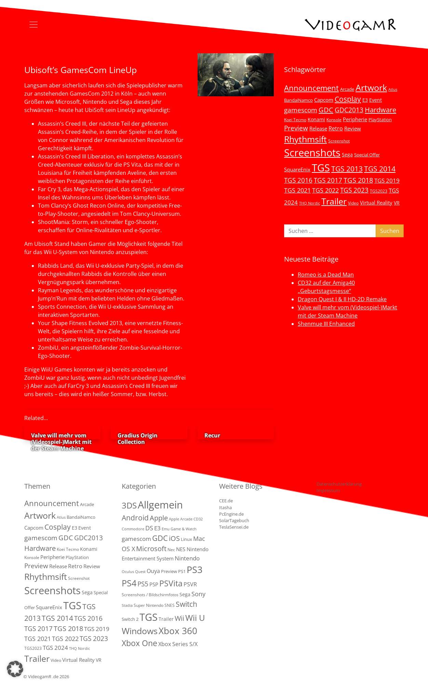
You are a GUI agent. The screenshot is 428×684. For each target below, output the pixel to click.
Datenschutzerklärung (339, 484)
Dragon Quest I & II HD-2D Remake (342, 299)
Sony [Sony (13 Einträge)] (198, 594)
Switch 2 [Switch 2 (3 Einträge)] (130, 619)
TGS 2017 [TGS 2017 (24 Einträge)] (328, 180)
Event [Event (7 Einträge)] (375, 100)
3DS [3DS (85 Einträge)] (129, 505)
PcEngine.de (231, 514)
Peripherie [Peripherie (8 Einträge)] (355, 119)
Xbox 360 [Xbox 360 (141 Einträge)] (178, 631)
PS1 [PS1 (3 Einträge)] (182, 571)
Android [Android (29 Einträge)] (135, 517)
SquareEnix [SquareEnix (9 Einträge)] (297, 169)
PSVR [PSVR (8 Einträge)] (190, 584)
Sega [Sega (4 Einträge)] (184, 594)
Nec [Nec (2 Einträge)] (171, 550)
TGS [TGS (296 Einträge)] (321, 167)
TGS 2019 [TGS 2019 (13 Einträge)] (387, 180)
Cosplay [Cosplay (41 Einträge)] (348, 99)
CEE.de (226, 501)
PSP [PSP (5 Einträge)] (153, 584)
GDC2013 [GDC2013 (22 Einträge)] (349, 110)
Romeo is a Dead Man (326, 274)
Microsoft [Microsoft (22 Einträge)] (151, 548)
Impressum (328, 490)
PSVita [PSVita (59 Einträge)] (171, 583)
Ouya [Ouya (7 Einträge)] (153, 571)
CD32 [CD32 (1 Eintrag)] (198, 519)
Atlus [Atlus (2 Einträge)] (392, 89)
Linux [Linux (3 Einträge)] (186, 539)
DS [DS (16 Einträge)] (149, 528)
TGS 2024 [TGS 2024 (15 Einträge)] (55, 648)
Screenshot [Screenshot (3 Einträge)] (339, 140)
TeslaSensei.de (234, 527)
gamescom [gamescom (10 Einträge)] (136, 539)
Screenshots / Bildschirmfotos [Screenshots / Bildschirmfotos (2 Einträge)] (150, 595)
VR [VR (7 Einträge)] (397, 202)
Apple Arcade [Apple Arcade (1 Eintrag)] (180, 519)
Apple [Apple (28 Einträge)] (159, 517)
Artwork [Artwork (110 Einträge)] (371, 87)
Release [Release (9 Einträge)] (318, 128)
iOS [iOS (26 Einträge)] (174, 538)
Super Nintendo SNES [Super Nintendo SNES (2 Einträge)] (154, 605)
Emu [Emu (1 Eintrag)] (166, 529)
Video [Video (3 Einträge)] (353, 203)
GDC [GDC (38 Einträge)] (160, 538)
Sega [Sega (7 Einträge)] (347, 154)
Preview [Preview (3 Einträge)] (169, 571)
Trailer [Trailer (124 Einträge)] (334, 201)
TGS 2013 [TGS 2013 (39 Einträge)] (347, 168)
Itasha (225, 507)
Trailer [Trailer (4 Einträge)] (166, 619)
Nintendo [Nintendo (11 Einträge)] (187, 558)
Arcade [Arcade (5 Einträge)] (347, 89)
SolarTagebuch (234, 520)
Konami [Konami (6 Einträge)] (316, 119)
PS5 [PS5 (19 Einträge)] (142, 584)
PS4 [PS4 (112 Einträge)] (129, 583)
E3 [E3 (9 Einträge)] (157, 528)
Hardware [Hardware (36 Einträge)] (380, 109)
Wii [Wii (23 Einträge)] (179, 618)
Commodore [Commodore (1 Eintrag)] (133, 529)
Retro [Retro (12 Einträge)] (336, 128)
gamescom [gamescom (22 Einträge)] (300, 110)
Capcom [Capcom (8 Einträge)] (323, 99)
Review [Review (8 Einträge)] (352, 128)
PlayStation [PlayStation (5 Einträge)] (380, 119)
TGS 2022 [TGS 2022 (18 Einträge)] (325, 190)
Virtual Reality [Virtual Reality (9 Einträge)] (376, 202)
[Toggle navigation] (33, 24)
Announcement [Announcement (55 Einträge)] (311, 88)
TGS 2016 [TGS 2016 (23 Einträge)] (298, 180)
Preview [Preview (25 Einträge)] (296, 128)
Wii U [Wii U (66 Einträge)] (195, 617)
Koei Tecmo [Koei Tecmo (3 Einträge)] (295, 119)
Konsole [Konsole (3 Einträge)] (334, 119)
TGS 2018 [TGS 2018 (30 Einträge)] (358, 180)
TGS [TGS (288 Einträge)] (148, 617)
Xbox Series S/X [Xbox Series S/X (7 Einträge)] (178, 644)
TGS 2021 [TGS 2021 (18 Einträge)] (297, 190)
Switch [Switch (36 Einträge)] (186, 604)
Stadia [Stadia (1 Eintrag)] (127, 605)
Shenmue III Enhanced (326, 323)
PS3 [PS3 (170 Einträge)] (194, 569)
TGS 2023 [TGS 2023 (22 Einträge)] (354, 190)
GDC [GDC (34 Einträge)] (326, 109)
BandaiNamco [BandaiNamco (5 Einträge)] (298, 100)
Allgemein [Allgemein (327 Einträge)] (160, 505)
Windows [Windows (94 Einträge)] (140, 631)
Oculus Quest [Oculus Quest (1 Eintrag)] (134, 571)
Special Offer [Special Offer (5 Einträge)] (367, 155)
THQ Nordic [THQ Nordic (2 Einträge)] (309, 203)
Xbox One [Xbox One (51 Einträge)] (139, 643)
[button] (15, 669)
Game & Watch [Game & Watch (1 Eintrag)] (184, 529)
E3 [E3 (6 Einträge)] (365, 100)
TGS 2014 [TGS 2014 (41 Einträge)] (380, 168)
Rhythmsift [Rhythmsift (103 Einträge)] (305, 139)
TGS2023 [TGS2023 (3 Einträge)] (378, 191)
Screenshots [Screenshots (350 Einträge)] (312, 152)
